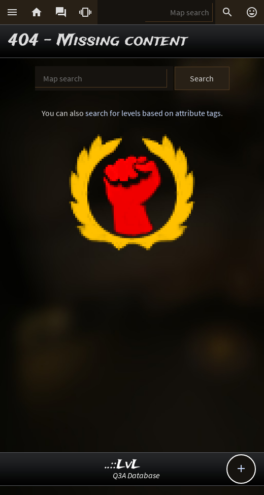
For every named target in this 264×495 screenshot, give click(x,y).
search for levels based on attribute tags (153, 113)
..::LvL (123, 465)
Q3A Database (136, 475)
